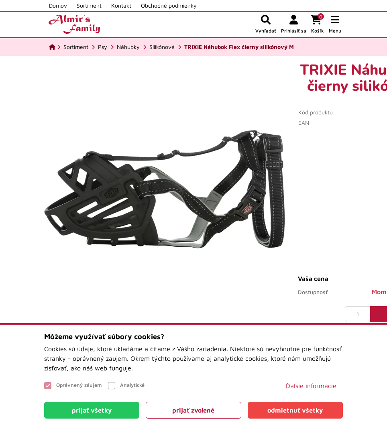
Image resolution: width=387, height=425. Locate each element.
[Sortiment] (76, 47)
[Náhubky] (128, 47)
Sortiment (89, 5)
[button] (335, 24)
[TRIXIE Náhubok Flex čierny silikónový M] (239, 47)
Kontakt (121, 5)
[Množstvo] (358, 314)
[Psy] (102, 47)
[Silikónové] (162, 47)
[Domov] (52, 47)
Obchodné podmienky (169, 5)
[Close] (91, 410)
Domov (58, 5)
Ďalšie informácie (311, 385)
